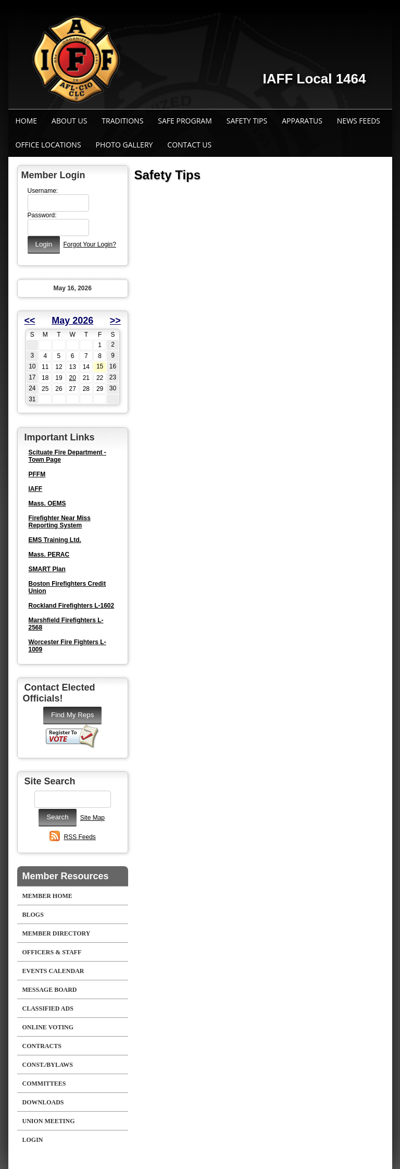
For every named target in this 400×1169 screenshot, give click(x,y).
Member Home (47, 896)
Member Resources (65, 876)
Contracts (41, 1046)
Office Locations (48, 145)
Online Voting (48, 1027)
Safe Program (184, 121)
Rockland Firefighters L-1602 (72, 605)
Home (27, 121)
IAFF (36, 489)
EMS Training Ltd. (55, 540)
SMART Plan (47, 569)
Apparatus (302, 121)
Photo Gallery (124, 145)
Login (32, 1139)
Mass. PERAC (49, 554)
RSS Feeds (80, 837)
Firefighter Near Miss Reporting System (60, 521)
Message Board (49, 989)
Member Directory (56, 933)
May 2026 (72, 320)
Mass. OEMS (47, 503)
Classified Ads (47, 1008)
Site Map (92, 817)
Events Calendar (53, 971)
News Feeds (358, 121)
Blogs (33, 914)
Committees (44, 1083)
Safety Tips (247, 121)
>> (115, 320)
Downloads (43, 1102)
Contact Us (189, 145)
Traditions (122, 121)
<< (29, 320)
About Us (69, 121)
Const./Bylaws (47, 1064)
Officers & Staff (52, 952)
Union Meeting (48, 1121)
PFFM (37, 474)
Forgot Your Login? (89, 244)
